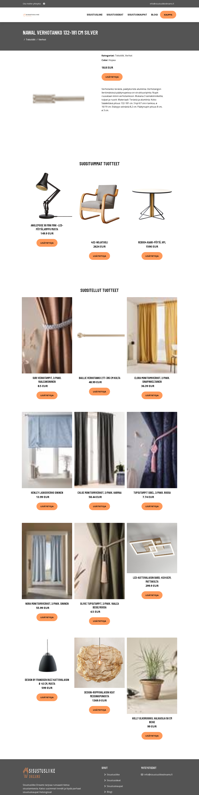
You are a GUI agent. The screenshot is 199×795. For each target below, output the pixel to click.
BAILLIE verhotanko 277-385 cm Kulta (99, 378)
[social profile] (44, 3)
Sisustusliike (94, 14)
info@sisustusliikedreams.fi (162, 3)
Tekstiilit (31, 39)
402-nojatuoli (99, 242)
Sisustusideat (115, 14)
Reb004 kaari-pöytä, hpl (152, 242)
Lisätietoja (112, 76)
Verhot (42, 39)
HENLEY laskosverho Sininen (47, 492)
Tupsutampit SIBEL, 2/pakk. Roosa (152, 492)
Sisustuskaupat (137, 14)
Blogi (154, 14)
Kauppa (168, 14)
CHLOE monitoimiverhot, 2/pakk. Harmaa (99, 492)
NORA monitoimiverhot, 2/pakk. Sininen (47, 603)
